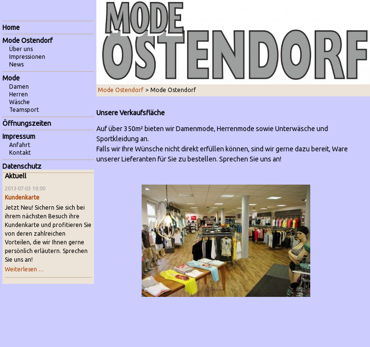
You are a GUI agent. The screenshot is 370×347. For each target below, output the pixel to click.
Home (11, 27)
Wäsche (19, 102)
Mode (11, 78)
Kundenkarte (22, 197)
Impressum (18, 136)
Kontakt (20, 152)
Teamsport (24, 110)
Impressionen (27, 56)
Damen (19, 86)
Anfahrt (19, 145)
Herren (18, 94)
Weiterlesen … (24, 269)
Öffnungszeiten (26, 123)
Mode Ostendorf (121, 90)
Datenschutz (21, 166)
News (16, 64)
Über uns (21, 49)
